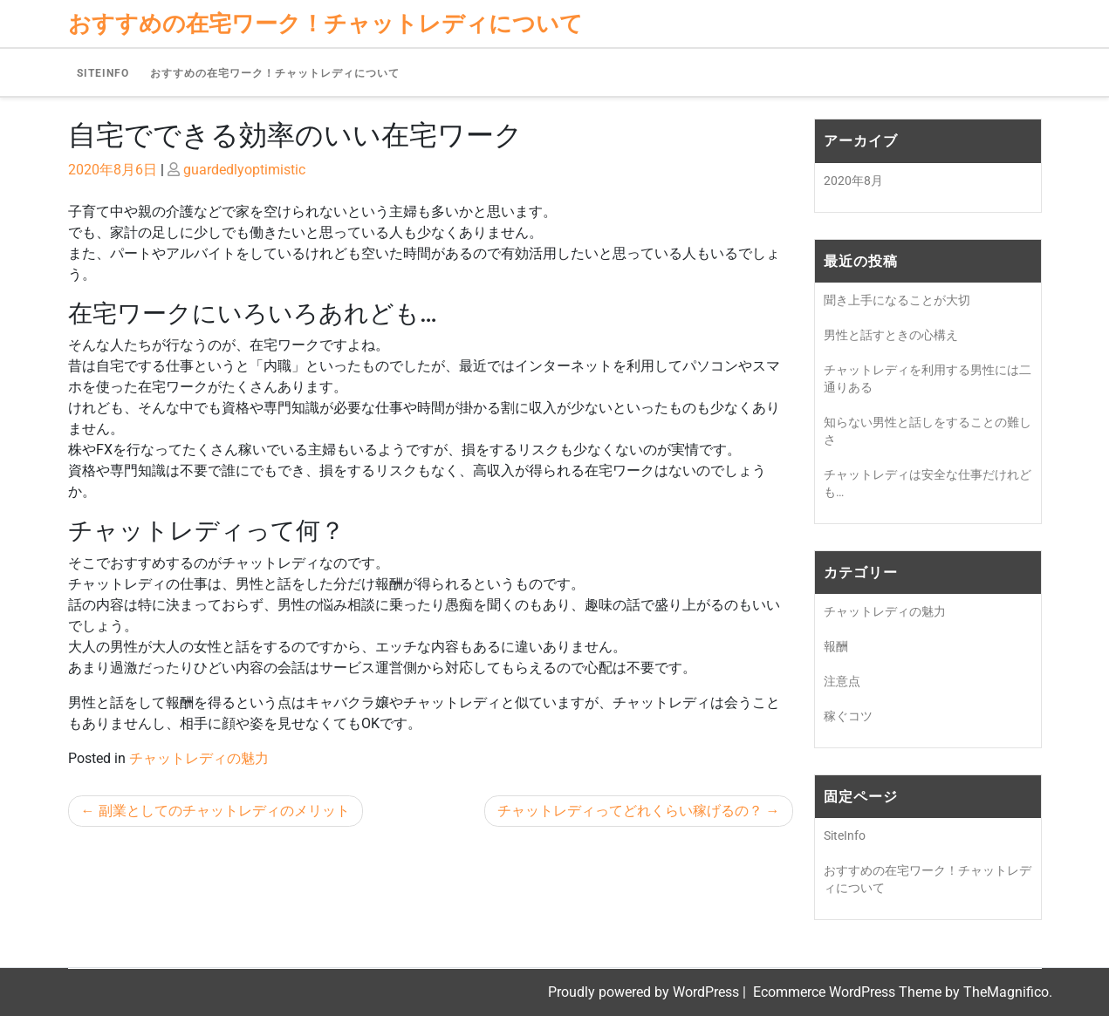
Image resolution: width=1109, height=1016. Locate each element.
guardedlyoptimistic (244, 169)
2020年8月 (853, 181)
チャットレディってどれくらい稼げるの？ (630, 810)
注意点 (842, 681)
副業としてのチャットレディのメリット (224, 810)
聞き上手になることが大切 (897, 300)
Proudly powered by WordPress (645, 992)
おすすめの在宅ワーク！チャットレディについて (275, 73)
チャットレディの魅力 (199, 758)
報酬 (836, 646)
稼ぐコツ (848, 716)
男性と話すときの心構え (891, 335)
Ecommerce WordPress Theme (849, 992)
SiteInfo (103, 73)
